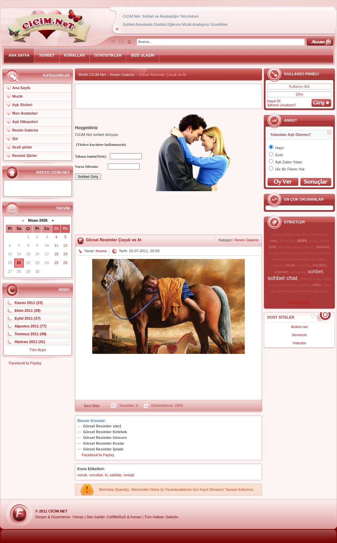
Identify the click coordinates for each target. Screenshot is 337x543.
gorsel (296, 247)
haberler (308, 247)
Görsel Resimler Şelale (103, 449)
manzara (277, 265)
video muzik (285, 291)
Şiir (15, 139)
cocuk (82, 475)
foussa (101, 251)
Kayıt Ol (273, 101)
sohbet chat (282, 278)
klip (313, 259)
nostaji (128, 475)
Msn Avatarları (25, 113)
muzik (290, 265)
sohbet (315, 271)
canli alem (302, 234)
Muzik (17, 96)
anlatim (287, 234)
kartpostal (302, 259)
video (316, 285)
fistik (272, 247)
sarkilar (115, 475)
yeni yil (324, 291)
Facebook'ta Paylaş (25, 363)
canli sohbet (318, 234)
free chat (284, 247)
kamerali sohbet (283, 259)
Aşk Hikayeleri (25, 122)
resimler (281, 272)
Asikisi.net (299, 327)
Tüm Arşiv (37, 350)
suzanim (304, 285)
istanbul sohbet (278, 253)
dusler (323, 241)
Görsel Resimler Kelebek (105, 432)
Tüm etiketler (299, 303)
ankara (276, 234)
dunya (313, 241)
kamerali (324, 253)
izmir (294, 253)
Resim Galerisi (25, 130)
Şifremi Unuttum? (281, 105)
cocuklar (96, 475)
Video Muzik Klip (306, 291)
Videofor (299, 343)
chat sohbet (287, 241)
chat (273, 241)
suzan (293, 285)
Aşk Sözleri (22, 105)
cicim (302, 240)
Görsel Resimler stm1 (102, 426)
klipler (322, 259)
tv (106, 475)
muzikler (319, 265)
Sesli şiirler (22, 147)
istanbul (322, 247)
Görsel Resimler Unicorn (105, 438)
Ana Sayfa (21, 88)
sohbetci (281, 285)
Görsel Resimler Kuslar (103, 443)
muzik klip (304, 265)
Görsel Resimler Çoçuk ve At (113, 240)
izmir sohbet (307, 253)
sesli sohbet (298, 272)
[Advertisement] (101, 213)
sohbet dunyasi (309, 279)
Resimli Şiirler (24, 156)
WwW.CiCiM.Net (92, 75)
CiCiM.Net (57, 511)
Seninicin (299, 335)
